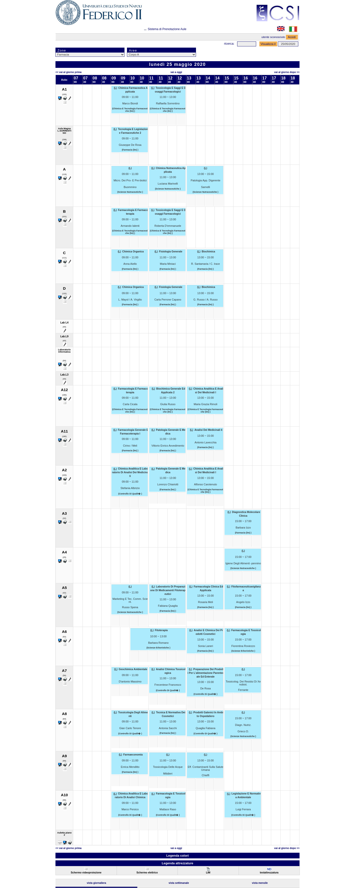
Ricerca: (229, 43)
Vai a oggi (176, 72)
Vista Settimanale (179, 883)
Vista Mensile (260, 883)
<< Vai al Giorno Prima (68, 72)
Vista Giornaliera (96, 883)
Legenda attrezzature (177, 863)
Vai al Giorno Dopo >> (287, 72)
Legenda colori (177, 855)
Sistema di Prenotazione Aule (167, 29)
